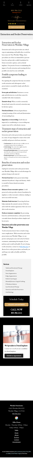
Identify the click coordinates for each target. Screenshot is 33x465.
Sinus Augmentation (11, 273)
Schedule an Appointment (14, 356)
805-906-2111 (16, 10)
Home (16, 433)
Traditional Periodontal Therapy (14, 268)
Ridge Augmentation (11, 276)
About (17, 435)
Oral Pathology (9, 292)
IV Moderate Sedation (11, 284)
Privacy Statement (18, 451)
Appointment (16, 442)
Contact (16, 440)
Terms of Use (25, 451)
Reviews (16, 437)
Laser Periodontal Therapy (12, 287)
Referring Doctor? (16, 12)
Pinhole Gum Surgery (11, 279)
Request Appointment (16, 304)
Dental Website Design (16, 453)
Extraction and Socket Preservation (14, 289)
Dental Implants (10, 270)
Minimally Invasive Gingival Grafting (15, 281)
